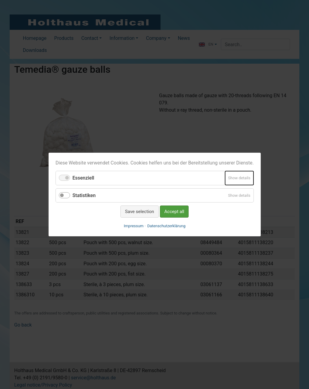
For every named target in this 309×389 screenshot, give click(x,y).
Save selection (139, 211)
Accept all (174, 211)
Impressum (133, 226)
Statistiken (84, 195)
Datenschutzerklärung (166, 226)
